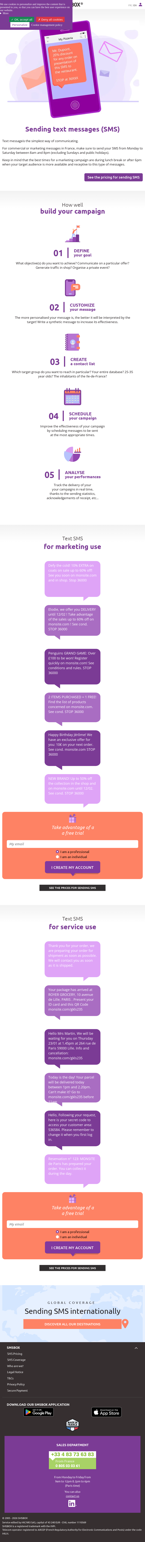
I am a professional (74, 852)
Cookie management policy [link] (46, 24)
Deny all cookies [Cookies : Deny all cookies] (50, 19)
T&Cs (10, 1378)
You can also (72, 1494)
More (5, 13)
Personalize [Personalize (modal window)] (20, 25)
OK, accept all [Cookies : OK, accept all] (21, 19)
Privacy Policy (16, 1384)
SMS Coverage (16, 1359)
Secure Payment (17, 1390)
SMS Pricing (14, 1353)
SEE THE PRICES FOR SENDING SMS (72, 888)
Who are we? (15, 1366)
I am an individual (73, 857)
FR (129, 5)
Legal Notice (15, 1372)
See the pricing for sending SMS (114, 177)
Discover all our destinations (72, 1324)
